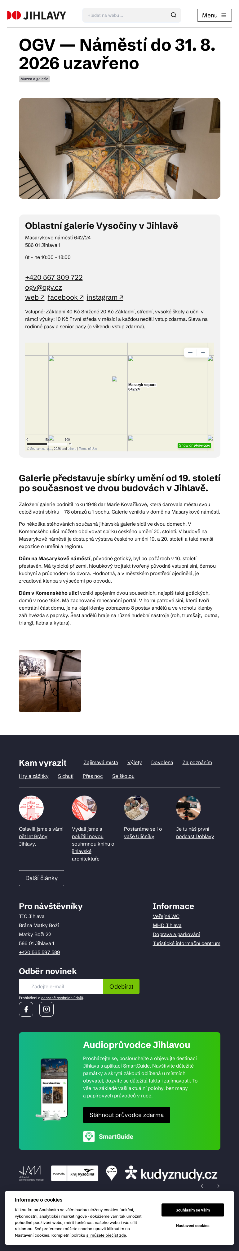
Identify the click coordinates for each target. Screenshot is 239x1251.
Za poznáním (197, 762)
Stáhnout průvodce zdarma (127, 1115)
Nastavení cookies (193, 1225)
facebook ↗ (66, 297)
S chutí (65, 776)
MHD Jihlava (167, 925)
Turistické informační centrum (186, 943)
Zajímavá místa (101, 762)
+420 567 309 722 (54, 277)
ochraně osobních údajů (62, 997)
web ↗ (35, 297)
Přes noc (93, 776)
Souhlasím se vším (192, 1210)
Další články (41, 878)
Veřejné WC (166, 916)
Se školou (123, 776)
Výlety (134, 762)
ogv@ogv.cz (43, 287)
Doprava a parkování (176, 934)
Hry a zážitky (34, 776)
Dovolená (162, 762)
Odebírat (121, 986)
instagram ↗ (105, 297)
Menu (214, 15)
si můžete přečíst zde (106, 1235)
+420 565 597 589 (39, 952)
